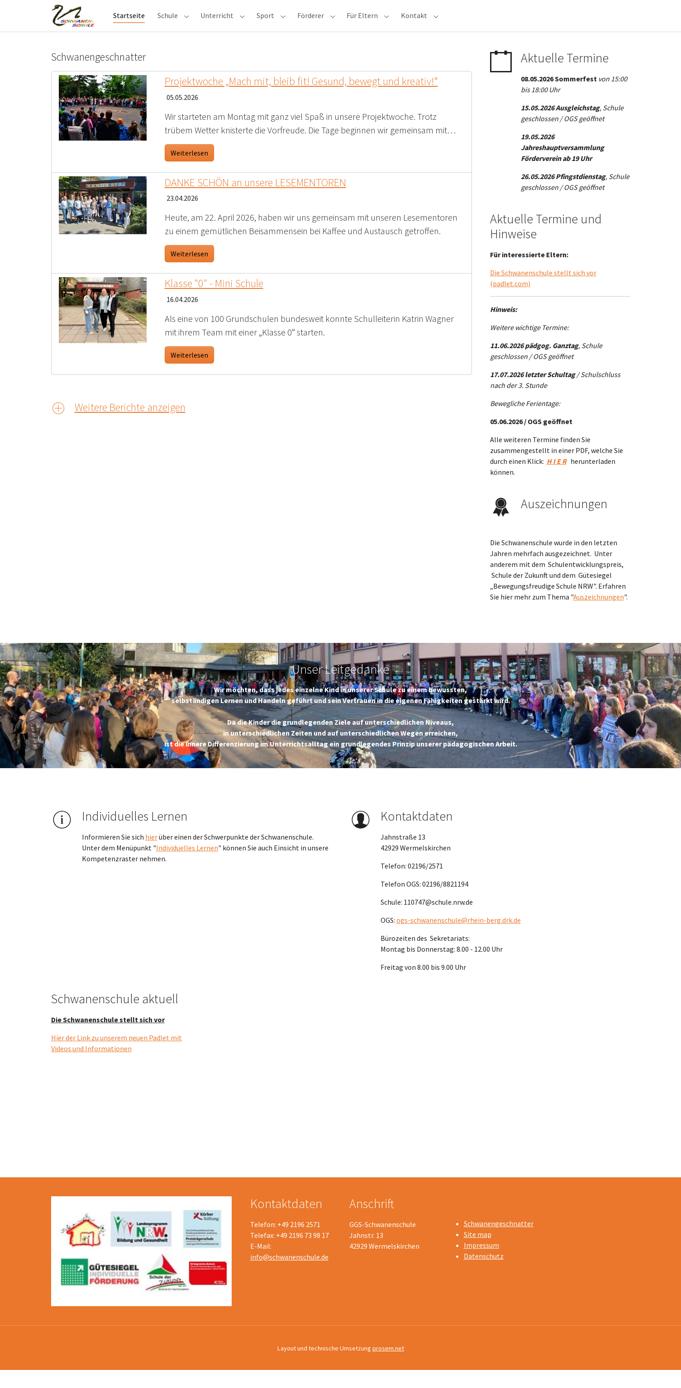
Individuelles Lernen (187, 865)
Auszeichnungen (598, 614)
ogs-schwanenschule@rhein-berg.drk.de (458, 938)
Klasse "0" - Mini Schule (214, 301)
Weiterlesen (189, 170)
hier (151, 854)
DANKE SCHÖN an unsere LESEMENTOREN (255, 201)
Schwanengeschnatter (498, 1241)
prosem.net (388, 1366)
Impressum (481, 1263)
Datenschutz (484, 1274)
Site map (477, 1252)
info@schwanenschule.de (289, 1274)
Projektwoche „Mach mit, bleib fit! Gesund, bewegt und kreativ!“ (301, 99)
